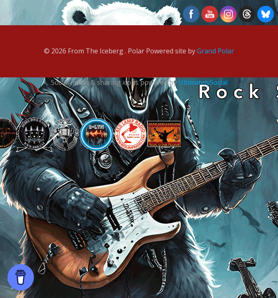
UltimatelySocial (203, 82)
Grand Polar (215, 50)
